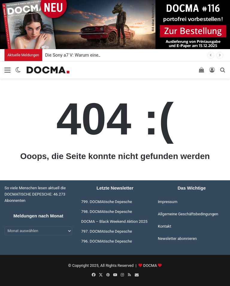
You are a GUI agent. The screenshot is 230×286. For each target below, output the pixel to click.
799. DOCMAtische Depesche (106, 201)
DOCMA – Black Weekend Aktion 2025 (114, 221)
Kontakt (164, 226)
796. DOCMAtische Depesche (106, 241)
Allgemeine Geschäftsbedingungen (188, 214)
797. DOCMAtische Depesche (106, 231)
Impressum (167, 201)
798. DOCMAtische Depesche (106, 211)
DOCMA (150, 265)
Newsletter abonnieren (177, 238)
